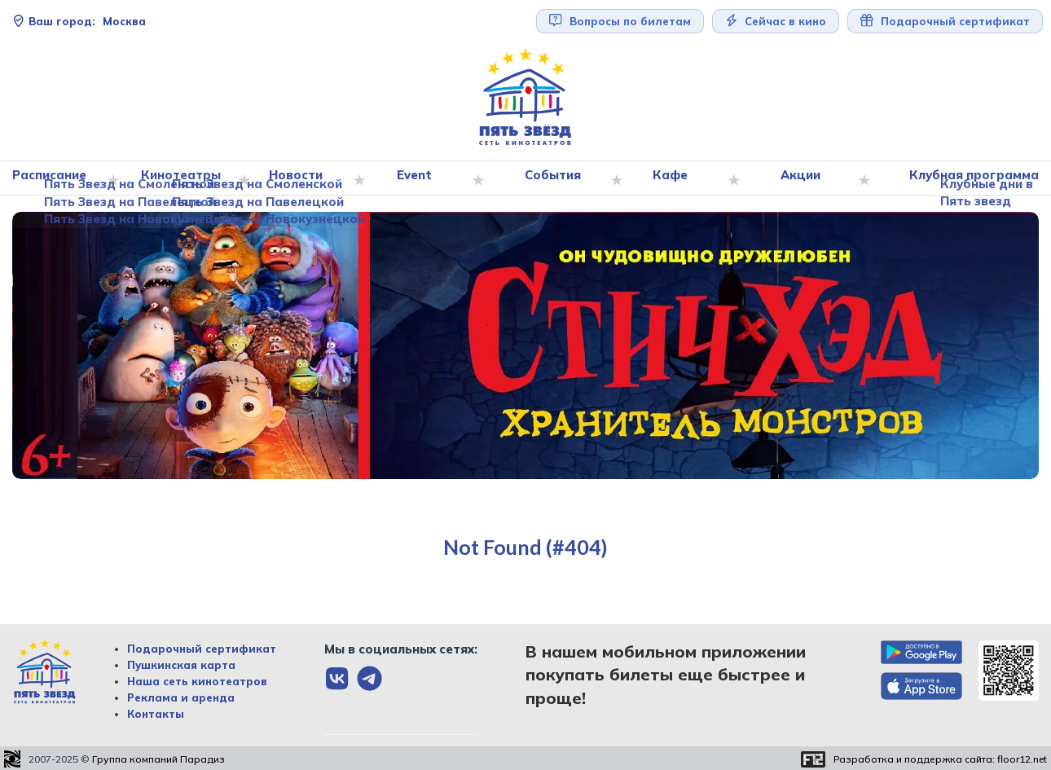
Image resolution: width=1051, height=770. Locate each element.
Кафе (673, 178)
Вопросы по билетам (620, 21)
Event (419, 178)
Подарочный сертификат (945, 21)
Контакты (155, 713)
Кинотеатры (185, 178)
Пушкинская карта (181, 664)
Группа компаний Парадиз (158, 760)
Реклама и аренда (181, 697)
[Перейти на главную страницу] (525, 97)
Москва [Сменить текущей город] (79, 21)
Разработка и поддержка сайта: (940, 760)
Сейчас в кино (776, 21)
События (556, 178)
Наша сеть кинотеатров (197, 681)
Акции (802, 178)
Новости (301, 178)
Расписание (56, 178)
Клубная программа (970, 178)
